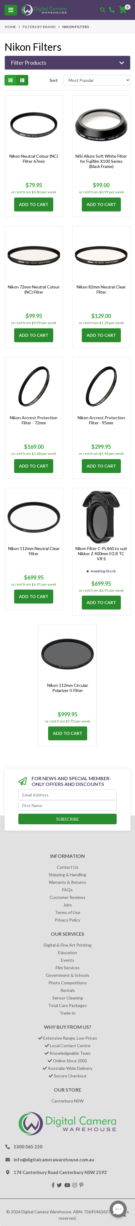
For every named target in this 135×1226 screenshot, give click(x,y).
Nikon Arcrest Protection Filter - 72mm (33, 420)
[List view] (22, 80)
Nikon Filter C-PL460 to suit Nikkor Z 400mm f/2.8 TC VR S (101, 553)
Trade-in (67, 1012)
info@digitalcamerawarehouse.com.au (54, 1159)
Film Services (68, 967)
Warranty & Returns (67, 882)
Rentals (67, 990)
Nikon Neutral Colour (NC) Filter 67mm (33, 158)
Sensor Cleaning (67, 997)
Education (67, 952)
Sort (54, 80)
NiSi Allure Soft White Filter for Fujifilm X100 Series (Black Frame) (101, 161)
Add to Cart (33, 204)
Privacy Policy (67, 919)
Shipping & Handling (67, 874)
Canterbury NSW (67, 1100)
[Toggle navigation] (11, 10)
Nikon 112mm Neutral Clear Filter (34, 551)
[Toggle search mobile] (102, 10)
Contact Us (67, 867)
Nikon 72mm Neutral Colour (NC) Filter (34, 289)
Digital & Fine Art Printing (67, 945)
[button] (67, 63)
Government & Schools (67, 975)
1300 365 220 (28, 1146)
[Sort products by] (96, 80)
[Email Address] (67, 795)
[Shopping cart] (122, 10)
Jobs (67, 904)
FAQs (67, 889)
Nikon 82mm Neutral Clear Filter (101, 289)
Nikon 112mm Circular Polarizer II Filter (67, 688)
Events (67, 960)
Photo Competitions (67, 982)
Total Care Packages (67, 1005)
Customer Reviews (67, 897)
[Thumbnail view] (11, 80)
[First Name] (67, 805)
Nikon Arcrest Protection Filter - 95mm (101, 420)
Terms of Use (67, 912)
